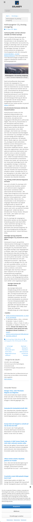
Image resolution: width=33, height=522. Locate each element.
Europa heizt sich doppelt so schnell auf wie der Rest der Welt (16, 424)
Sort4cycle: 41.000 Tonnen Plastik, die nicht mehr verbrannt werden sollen (15, 442)
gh (16, 29)
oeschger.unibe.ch (11, 336)
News (12, 339)
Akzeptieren (16, 506)
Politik (16, 339)
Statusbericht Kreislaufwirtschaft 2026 (15, 408)
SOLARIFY (17, 6)
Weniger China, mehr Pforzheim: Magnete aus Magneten (14, 391)
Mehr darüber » (8, 379)
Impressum (23, 520)
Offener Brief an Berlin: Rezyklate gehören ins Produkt (14, 459)
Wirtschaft (20, 339)
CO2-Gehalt (24, 341)
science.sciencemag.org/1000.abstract (17, 334)
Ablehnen (16, 511)
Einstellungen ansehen (16, 516)
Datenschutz (10, 520)
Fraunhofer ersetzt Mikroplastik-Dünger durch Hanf (16, 477)
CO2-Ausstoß (18, 341)
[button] (30, 487)
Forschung (15, 16)
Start (8, 16)
